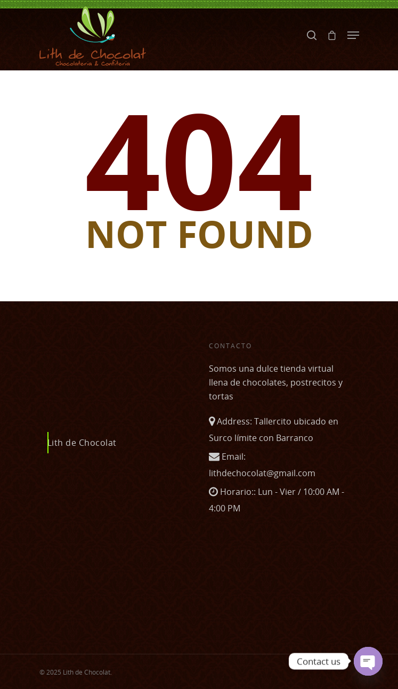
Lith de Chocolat (82, 442)
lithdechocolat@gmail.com (262, 473)
